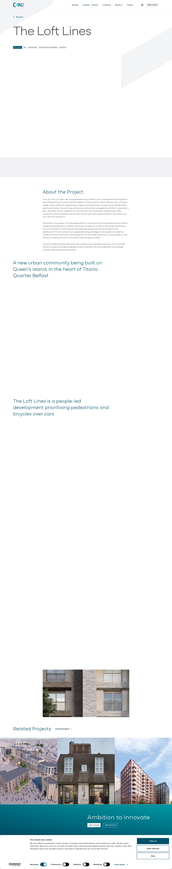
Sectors (96, 5)
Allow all (153, 841)
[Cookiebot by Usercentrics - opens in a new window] (15, 864)
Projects (86, 5)
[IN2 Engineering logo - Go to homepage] (18, 4)
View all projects (62, 728)
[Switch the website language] (142, 4)
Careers (130, 5)
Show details (119, 864)
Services (76, 5)
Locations (108, 5)
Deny (153, 856)
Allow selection (153, 848)
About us (120, 5)
